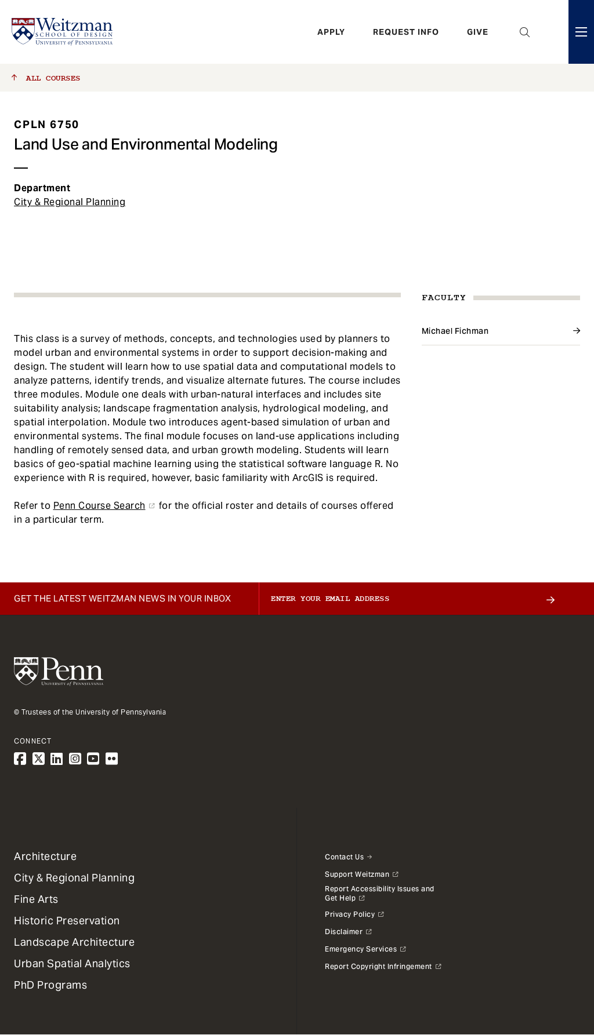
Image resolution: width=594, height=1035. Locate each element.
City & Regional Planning (69, 202)
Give (477, 32)
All (46, 78)
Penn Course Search (99, 506)
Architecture (45, 856)
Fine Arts (36, 899)
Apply (331, 32)
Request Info (406, 32)
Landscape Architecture (74, 942)
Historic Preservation (67, 920)
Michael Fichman (455, 331)
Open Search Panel (525, 32)
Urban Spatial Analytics (72, 963)
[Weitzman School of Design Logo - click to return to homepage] (62, 32)
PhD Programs (50, 985)
